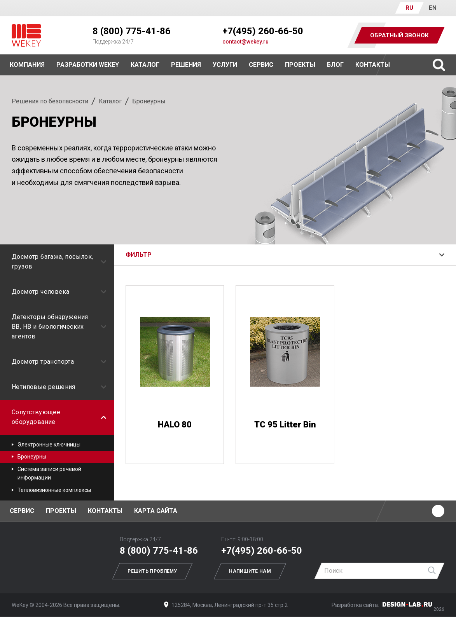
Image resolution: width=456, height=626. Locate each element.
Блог (335, 64)
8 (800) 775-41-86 (132, 31)
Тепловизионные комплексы (54, 490)
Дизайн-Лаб (407, 604)
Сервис (261, 64)
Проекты (61, 510)
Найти (432, 571)
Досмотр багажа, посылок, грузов (59, 261)
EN (433, 7)
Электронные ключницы (48, 444)
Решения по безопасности (50, 101)
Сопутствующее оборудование (59, 416)
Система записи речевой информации (49, 473)
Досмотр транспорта (59, 361)
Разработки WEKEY (87, 64)
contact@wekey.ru (245, 41)
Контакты (372, 64)
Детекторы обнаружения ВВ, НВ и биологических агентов (59, 326)
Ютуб (438, 511)
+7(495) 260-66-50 (262, 31)
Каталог (110, 101)
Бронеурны (31, 456)
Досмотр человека (59, 291)
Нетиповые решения (59, 387)
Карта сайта (155, 510)
